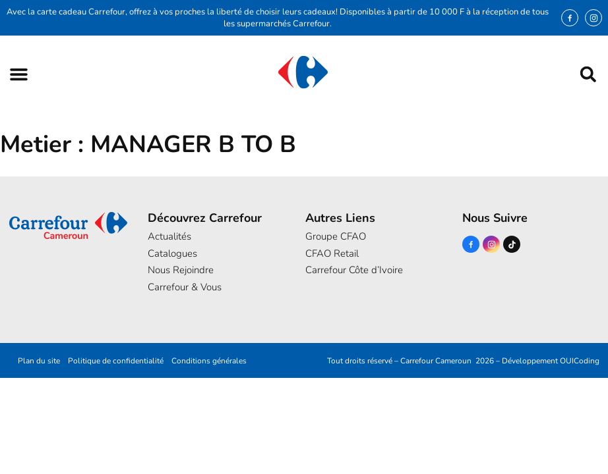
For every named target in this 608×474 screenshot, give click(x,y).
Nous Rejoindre (181, 269)
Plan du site (39, 361)
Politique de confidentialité (116, 361)
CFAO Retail (332, 253)
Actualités (169, 236)
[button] (18, 74)
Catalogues (172, 253)
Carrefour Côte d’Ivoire (354, 269)
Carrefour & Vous (185, 287)
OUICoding (579, 361)
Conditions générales (209, 361)
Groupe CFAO (335, 236)
